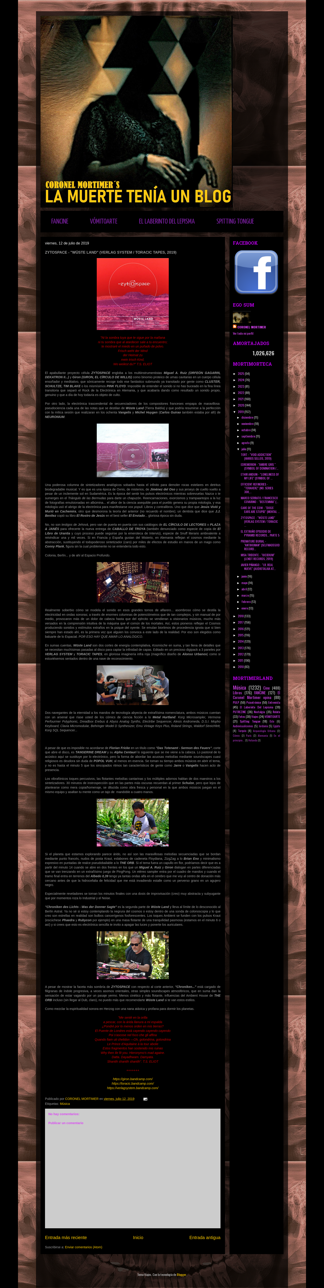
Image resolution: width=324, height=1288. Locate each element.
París (249, 735)
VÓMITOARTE (103, 221)
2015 (241, 635)
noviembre (247, 423)
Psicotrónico (253, 702)
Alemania (263, 735)
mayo (244, 582)
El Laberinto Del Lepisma (256, 707)
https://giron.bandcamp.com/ (133, 1079)
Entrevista (274, 702)
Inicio (138, 1237)
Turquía (242, 731)
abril (244, 589)
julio (244, 448)
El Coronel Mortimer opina (256, 695)
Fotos (241, 716)
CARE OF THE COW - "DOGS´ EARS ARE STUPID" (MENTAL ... (260, 509)
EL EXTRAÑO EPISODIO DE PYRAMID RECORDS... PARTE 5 (260, 533)
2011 (241, 660)
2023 (241, 386)
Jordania (263, 726)
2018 (241, 615)
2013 (241, 647)
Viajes (254, 716)
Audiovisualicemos (243, 726)
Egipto (276, 726)
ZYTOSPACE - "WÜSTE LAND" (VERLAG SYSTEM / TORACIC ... (259, 521)
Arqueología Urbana (264, 731)
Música (65, 1104)
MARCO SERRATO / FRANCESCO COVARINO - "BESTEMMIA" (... (259, 499)
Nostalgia (259, 711)
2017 (241, 622)
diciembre (247, 417)
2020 (241, 405)
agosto (245, 442)
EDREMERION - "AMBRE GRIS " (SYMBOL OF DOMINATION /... (259, 466)
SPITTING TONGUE (235, 221)
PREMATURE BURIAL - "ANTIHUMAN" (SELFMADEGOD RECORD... (260, 545)
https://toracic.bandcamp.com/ (133, 1083)
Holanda (252, 740)
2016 (241, 628)
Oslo (272, 721)
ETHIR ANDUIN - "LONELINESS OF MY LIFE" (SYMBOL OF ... (260, 476)
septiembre (248, 436)
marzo (245, 595)
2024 (241, 379)
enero (245, 608)
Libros (237, 692)
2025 (241, 373)
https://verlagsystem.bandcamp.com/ (132, 1088)
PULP (236, 702)
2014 (241, 641)
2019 (241, 411)
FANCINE (59, 221)
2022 (241, 392)
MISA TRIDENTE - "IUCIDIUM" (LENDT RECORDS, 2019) (258, 556)
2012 (241, 654)
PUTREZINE (239, 711)
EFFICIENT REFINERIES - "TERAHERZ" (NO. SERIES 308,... (257, 488)
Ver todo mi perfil (243, 333)
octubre (246, 429)
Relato (276, 711)
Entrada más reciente (66, 1237)
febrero (246, 601)
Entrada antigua (204, 1237)
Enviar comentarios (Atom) (83, 1247)
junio (244, 576)
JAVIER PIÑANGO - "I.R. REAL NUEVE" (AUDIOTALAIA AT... (258, 566)
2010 (241, 666)
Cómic (236, 735)
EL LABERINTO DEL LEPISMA (167, 221)
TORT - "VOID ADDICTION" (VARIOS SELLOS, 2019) (256, 456)
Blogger (181, 1274)
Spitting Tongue (250, 721)
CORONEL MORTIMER (251, 327)
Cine (266, 688)
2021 (241, 398)
